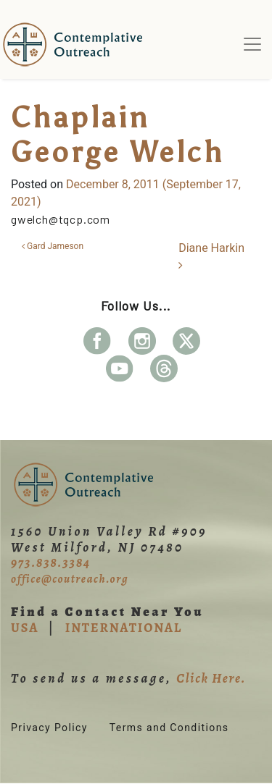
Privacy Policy (49, 727)
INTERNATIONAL (123, 627)
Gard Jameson (52, 246)
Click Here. (211, 678)
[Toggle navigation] (252, 44)
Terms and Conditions (169, 727)
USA (24, 627)
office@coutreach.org (69, 579)
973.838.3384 (51, 562)
